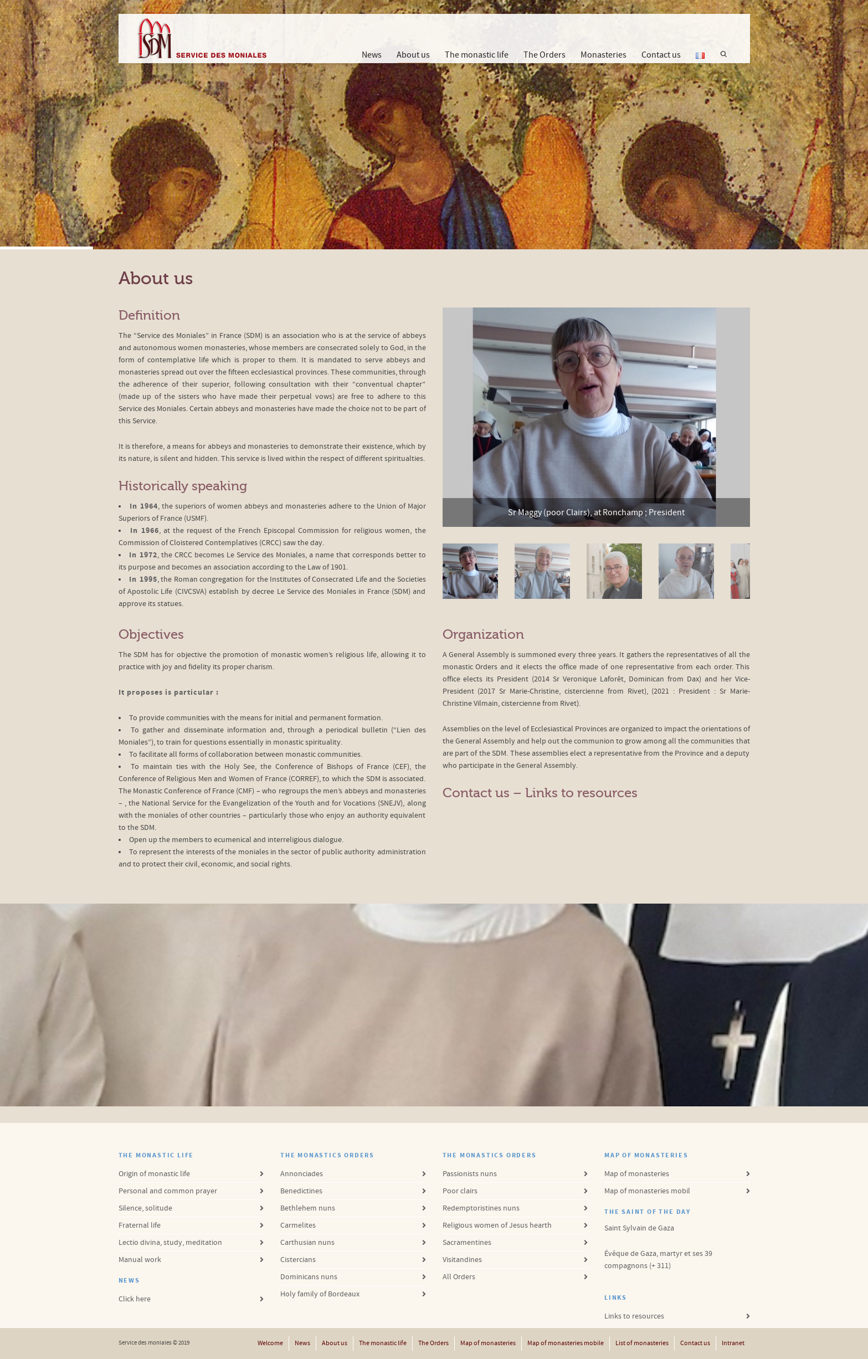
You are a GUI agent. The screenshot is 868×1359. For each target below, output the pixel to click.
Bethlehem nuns (307, 1208)
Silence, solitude (145, 1208)
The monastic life (477, 54)
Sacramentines (467, 1243)
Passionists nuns (470, 1174)
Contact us (661, 54)
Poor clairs (460, 1191)
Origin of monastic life (154, 1174)
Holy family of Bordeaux (319, 1294)
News (372, 54)
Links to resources (581, 793)
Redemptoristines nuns (481, 1208)
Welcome (270, 1343)
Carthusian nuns (307, 1243)
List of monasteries (642, 1343)
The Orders (544, 54)
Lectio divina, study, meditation (170, 1243)
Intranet (733, 1343)
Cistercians (298, 1260)
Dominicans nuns (308, 1277)
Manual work (140, 1260)
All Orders (459, 1277)
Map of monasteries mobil (647, 1191)
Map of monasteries (636, 1174)
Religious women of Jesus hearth (497, 1225)
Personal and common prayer (168, 1191)
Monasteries (603, 54)
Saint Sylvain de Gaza (639, 1228)
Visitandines (462, 1260)
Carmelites (298, 1225)
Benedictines (301, 1191)
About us (413, 56)
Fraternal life (140, 1225)
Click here (135, 1299)
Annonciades (301, 1174)
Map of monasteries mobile (565, 1343)
